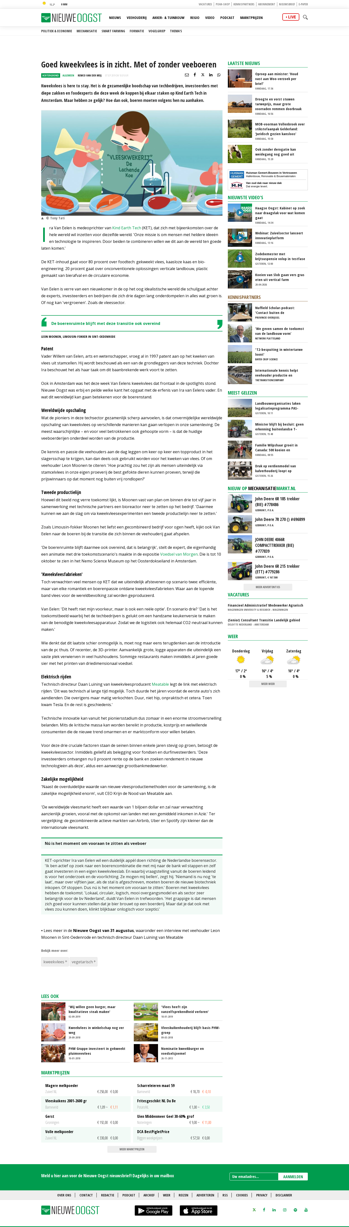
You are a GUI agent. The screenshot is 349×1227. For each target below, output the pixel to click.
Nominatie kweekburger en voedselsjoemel (182, 1051)
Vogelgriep (157, 31)
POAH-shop (223, 4)
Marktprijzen (251, 17)
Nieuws (115, 17)
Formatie (137, 31)
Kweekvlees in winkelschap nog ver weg (96, 1030)
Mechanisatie (87, 31)
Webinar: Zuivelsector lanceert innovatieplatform (279, 235)
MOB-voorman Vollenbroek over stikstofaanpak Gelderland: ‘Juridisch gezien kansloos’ (280, 129)
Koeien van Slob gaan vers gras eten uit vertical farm (279, 277)
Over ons (64, 1195)
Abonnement (266, 4)
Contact (86, 1195)
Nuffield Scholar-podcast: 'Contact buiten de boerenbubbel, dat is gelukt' (277, 310)
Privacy (261, 1195)
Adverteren (205, 1195)
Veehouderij (137, 17)
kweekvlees (53, 961)
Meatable (160, 684)
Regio (194, 17)
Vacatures (205, 4)
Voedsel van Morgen (179, 554)
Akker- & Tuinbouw (168, 17)
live (292, 17)
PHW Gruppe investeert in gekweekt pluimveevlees (97, 1051)
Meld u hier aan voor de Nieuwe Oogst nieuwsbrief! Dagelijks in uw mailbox (107, 1175)
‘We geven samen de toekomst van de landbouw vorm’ (279, 331)
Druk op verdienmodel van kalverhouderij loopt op (275, 468)
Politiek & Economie (56, 31)
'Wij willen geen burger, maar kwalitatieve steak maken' (92, 1009)
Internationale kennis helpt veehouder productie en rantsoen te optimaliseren (276, 373)
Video (209, 17)
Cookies (242, 1195)
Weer (233, 636)
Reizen (183, 1195)
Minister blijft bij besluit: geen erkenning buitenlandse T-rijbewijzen (279, 426)
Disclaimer (284, 1195)
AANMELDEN (293, 1176)
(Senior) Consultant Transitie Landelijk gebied (264, 620)
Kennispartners (243, 4)
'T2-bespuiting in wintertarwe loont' (279, 352)
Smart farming (113, 31)
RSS (225, 1195)
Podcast (227, 17)
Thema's (176, 31)
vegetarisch (82, 961)
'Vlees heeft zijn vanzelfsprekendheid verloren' (185, 1009)
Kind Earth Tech (126, 228)
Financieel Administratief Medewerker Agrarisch (265, 605)
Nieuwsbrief (287, 4)
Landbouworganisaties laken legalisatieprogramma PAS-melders (278, 406)
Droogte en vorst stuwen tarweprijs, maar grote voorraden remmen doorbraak (278, 104)
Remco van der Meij (90, 75)
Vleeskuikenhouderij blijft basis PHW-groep (190, 1030)
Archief (149, 1195)
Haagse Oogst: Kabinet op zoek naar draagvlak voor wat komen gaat (280, 213)
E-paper (303, 4)
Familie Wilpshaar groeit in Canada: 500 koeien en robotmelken (276, 447)
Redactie (107, 1195)
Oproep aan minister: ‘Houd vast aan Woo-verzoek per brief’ (276, 78)
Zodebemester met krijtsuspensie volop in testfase (280, 256)
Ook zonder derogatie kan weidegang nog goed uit (275, 151)
